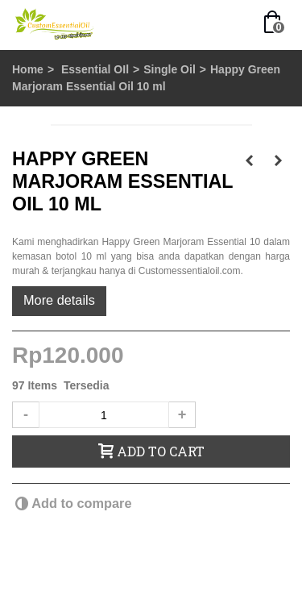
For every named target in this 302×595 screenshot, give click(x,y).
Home (27, 69)
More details (59, 300)
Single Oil (169, 69)
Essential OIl (95, 69)
